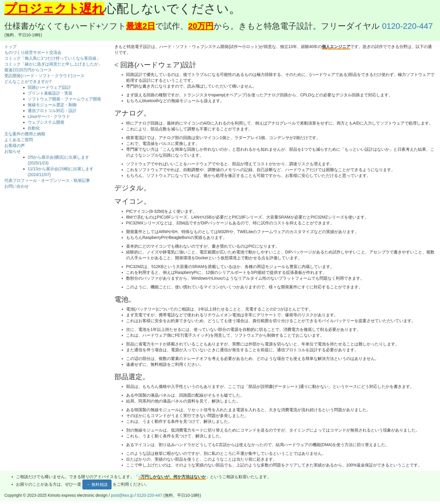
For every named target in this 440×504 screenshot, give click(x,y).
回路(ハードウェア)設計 (49, 87)
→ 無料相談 (97, 484)
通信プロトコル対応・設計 (52, 110)
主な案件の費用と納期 (24, 134)
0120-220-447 (407, 26)
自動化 (34, 128)
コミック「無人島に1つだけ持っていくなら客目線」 (52, 58)
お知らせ (12, 151)
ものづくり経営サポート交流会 (32, 52)
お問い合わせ (16, 186)
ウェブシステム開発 (46, 122)
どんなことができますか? (28, 81)
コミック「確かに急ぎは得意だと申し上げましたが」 (53, 64)
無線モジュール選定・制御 (52, 104)
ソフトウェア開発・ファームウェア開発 (64, 99)
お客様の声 (14, 145)
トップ (10, 46)
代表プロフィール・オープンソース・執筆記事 (47, 180)
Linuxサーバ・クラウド (49, 116)
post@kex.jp (122, 495)
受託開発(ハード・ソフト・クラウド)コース (44, 75)
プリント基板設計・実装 (50, 93)
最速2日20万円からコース (28, 70)
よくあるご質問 (18, 139)
